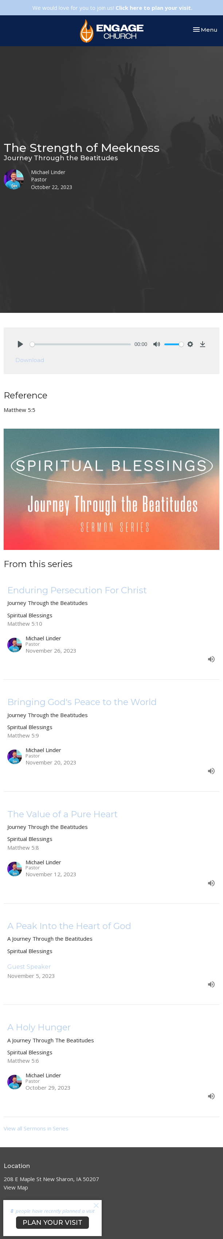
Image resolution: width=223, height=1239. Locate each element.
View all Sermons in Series (36, 1128)
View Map (16, 1187)
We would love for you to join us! (112, 7)
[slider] (80, 344)
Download (29, 360)
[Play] (20, 344)
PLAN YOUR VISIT (52, 1223)
